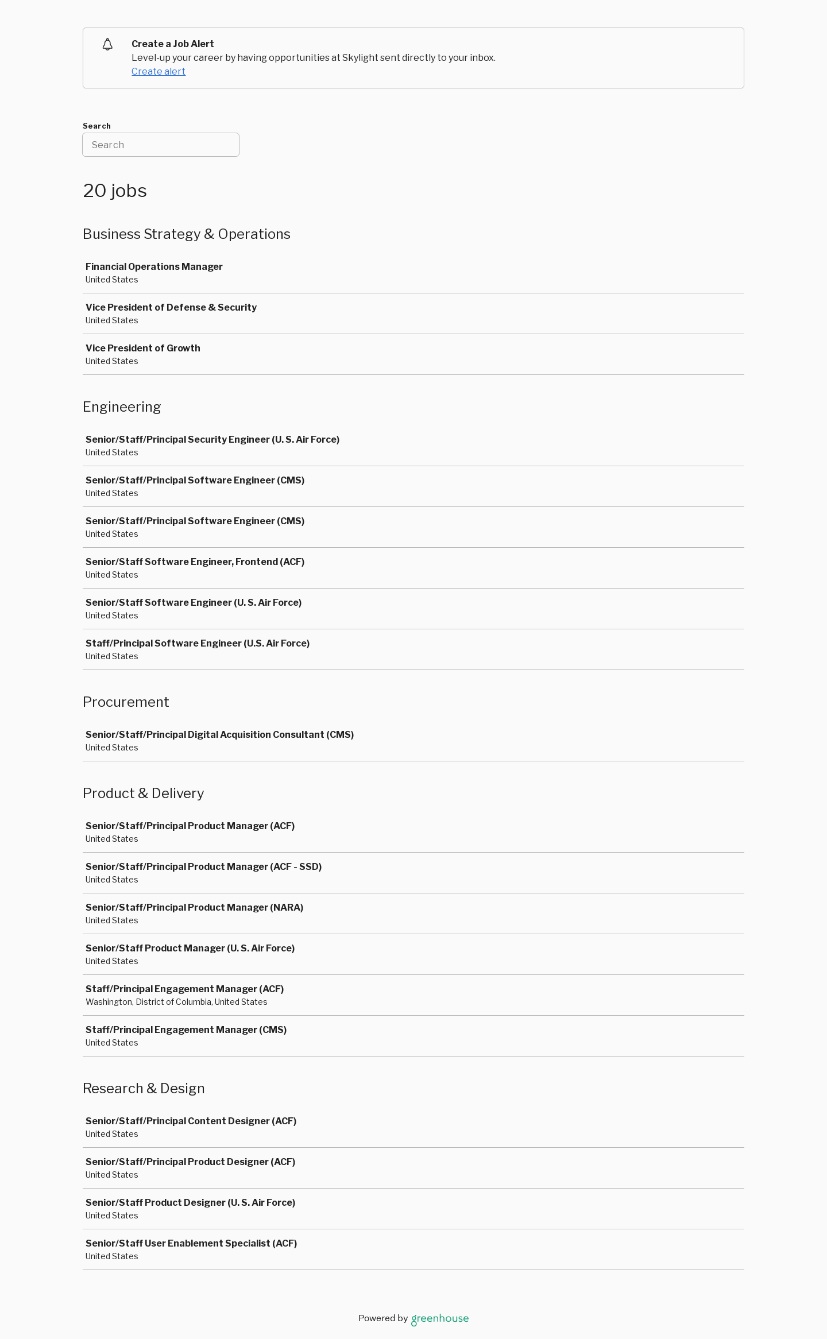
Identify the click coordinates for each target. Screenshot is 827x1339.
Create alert (159, 71)
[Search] (161, 144)
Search (97, 125)
